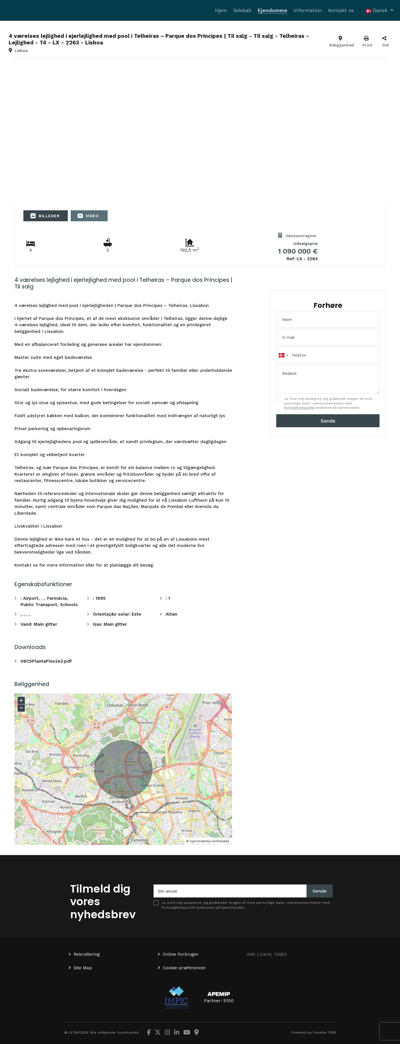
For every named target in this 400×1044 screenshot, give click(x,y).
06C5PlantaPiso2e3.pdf (46, 661)
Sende (328, 421)
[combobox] (327, 355)
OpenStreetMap (200, 841)
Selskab (242, 10)
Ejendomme (272, 10)
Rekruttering (87, 954)
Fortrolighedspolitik (299, 408)
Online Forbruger (181, 954)
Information (308, 10)
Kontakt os (341, 10)
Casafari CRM (324, 1032)
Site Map (83, 967)
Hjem (221, 10)
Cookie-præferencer (184, 967)
